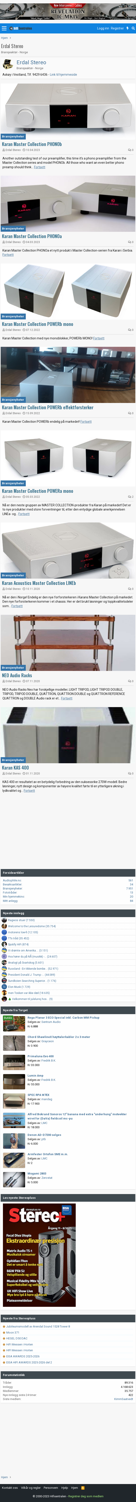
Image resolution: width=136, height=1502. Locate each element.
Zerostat (46, 1177)
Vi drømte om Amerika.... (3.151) (28, 950)
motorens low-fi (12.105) (23, 932)
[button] (4, 28)
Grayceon (47, 1041)
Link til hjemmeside (63, 74)
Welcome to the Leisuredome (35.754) (32, 926)
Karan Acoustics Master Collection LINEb (39, 583)
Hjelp (64, 1487)
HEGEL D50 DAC (15, 1338)
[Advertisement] (68, 833)
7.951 (129, 888)
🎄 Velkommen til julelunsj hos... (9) (30, 999)
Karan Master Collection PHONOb (32, 144)
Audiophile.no (12, 880)
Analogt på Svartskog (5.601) (26, 962)
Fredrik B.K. (48, 1060)
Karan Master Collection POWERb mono (37, 324)
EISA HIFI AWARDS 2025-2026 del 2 (27, 1362)
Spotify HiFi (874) (18, 944)
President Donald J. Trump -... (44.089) (31, 974)
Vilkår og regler (31, 1487)
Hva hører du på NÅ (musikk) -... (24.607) (32, 956)
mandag (46, 1099)
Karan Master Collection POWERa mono (37, 490)
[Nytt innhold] (127, 28)
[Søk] (133, 28)
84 (131, 901)
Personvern (51, 1487)
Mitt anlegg (10, 901)
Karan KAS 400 (15, 767)
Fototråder (10, 892)
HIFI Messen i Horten (18, 1350)
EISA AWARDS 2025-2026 (21, 1356)
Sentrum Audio (51, 1022)
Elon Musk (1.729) (19, 987)
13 (131, 892)
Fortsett (39, 167)
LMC (44, 1123)
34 (131, 884)
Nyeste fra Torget (15, 1010)
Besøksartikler (12, 884)
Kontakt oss (10, 1487)
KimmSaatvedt (123, 1399)
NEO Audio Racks (17, 675)
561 (130, 880)
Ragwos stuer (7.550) (21, 920)
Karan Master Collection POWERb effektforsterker (47, 407)
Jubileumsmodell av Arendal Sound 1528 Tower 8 (36, 1326)
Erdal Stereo (31, 62)
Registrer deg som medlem (86, 1496)
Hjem (74, 1487)
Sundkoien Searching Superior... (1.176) (32, 980)
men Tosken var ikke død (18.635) (29, 993)
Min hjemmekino (13, 896)
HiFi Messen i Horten (18, 1344)
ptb (43, 1139)
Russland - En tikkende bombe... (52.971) (33, 968)
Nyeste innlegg (13, 913)
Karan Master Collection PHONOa (32, 236)
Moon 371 (11, 1332)
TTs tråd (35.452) (18, 938)
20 (131, 896)
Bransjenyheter (13, 136)
